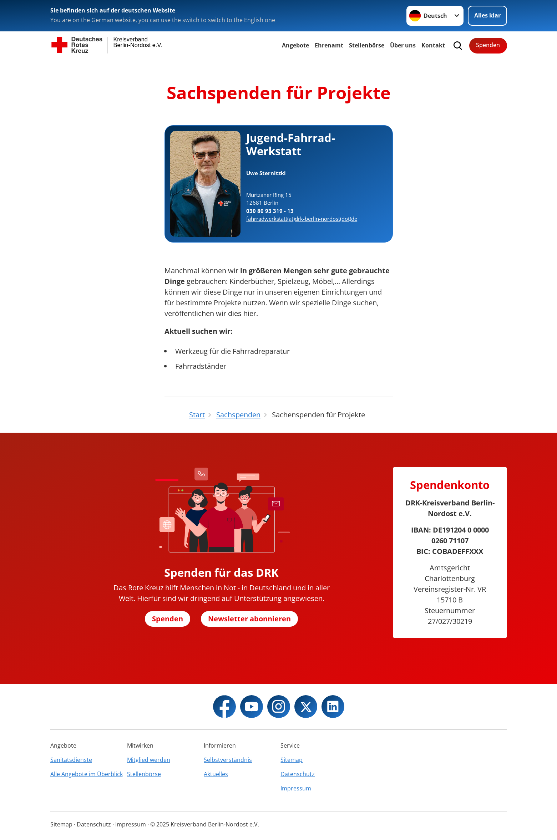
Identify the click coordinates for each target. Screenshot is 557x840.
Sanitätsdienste (71, 760)
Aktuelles (216, 774)
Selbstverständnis (228, 760)
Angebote (295, 45)
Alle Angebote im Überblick (86, 774)
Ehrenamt (329, 45)
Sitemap (291, 760)
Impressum (295, 788)
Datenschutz (297, 774)
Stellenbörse (366, 45)
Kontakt (433, 45)
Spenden (488, 45)
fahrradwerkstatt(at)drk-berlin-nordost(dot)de (301, 218)
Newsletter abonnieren (249, 618)
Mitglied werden (148, 760)
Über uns (403, 45)
